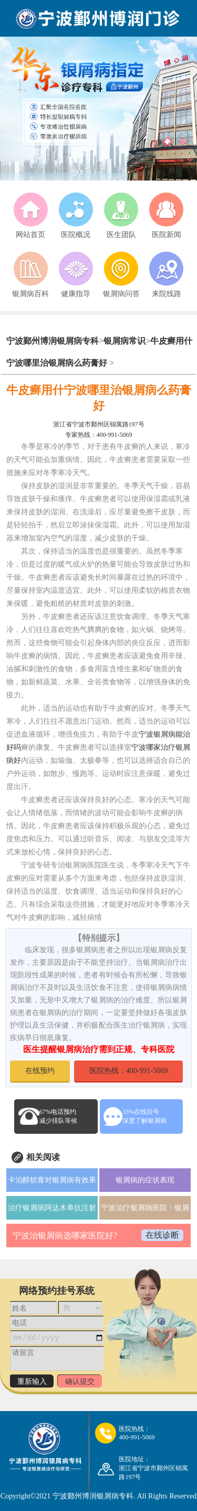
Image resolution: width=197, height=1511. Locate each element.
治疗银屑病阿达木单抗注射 (52, 1208)
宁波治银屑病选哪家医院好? (65, 1235)
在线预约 (40, 1071)
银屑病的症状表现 (145, 1180)
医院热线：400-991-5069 (128, 1071)
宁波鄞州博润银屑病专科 (52, 340)
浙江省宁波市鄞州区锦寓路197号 (98, 424)
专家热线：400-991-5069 (98, 434)
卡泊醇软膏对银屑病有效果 (52, 1180)
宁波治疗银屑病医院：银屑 (145, 1208)
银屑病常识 (124, 340)
